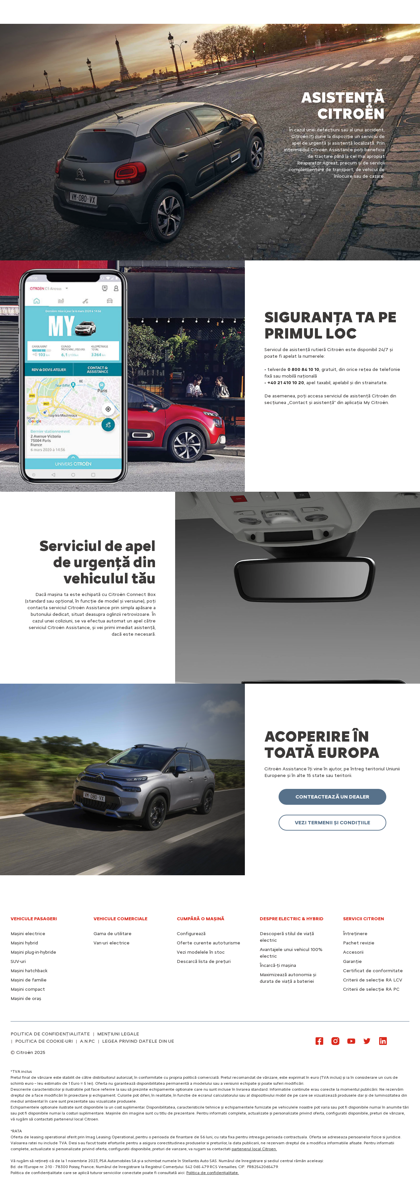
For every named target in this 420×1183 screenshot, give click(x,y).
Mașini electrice (28, 933)
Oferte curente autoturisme (208, 943)
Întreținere (355, 933)
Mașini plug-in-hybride (33, 952)
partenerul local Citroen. (254, 1149)
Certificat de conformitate (373, 971)
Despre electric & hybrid (292, 919)
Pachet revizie (358, 943)
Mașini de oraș (26, 998)
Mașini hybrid (24, 943)
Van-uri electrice (112, 943)
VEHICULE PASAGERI (34, 919)
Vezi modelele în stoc (201, 952)
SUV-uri (18, 961)
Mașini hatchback (29, 971)
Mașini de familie (29, 980)
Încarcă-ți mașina (278, 965)
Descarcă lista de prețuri (204, 961)
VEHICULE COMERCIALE (120, 919)
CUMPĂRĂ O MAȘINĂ (200, 919)
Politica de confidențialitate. (212, 1172)
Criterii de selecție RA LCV (372, 980)
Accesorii (353, 952)
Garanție (352, 961)
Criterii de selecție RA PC (371, 989)
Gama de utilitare (113, 933)
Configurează (191, 933)
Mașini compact (28, 989)
